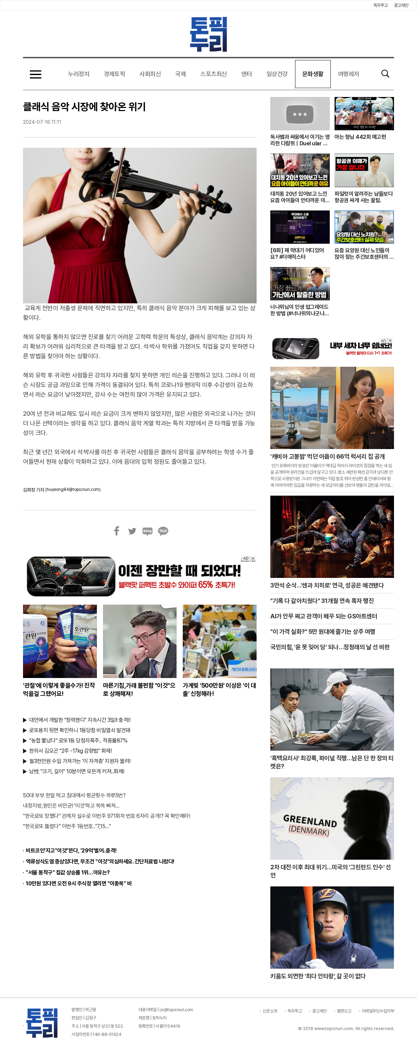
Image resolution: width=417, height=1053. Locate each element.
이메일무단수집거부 (378, 1011)
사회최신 (150, 73)
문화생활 (313, 73)
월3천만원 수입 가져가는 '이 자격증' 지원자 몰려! (80, 761)
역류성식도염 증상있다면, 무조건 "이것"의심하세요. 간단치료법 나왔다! (100, 861)
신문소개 (270, 1011)
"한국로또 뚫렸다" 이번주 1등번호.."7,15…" (67, 826)
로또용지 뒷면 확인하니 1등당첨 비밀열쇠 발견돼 (79, 730)
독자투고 (380, 5)
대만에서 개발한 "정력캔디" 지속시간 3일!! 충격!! (79, 720)
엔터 (246, 73)
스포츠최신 (213, 73)
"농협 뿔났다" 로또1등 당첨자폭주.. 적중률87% (78, 740)
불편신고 (344, 1011)
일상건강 (277, 73)
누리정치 (78, 73)
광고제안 (401, 5)
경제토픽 (114, 73)
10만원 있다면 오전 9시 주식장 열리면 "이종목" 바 (79, 883)
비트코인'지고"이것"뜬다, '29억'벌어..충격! (71, 850)
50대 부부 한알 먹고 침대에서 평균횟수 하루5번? (74, 795)
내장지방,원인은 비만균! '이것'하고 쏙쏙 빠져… (71, 805)
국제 (180, 73)
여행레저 (348, 73)
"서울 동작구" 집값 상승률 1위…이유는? (68, 872)
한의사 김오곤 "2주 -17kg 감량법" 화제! (70, 751)
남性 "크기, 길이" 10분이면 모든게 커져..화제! (76, 771)
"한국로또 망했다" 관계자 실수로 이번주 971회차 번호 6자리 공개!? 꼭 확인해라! (106, 816)
